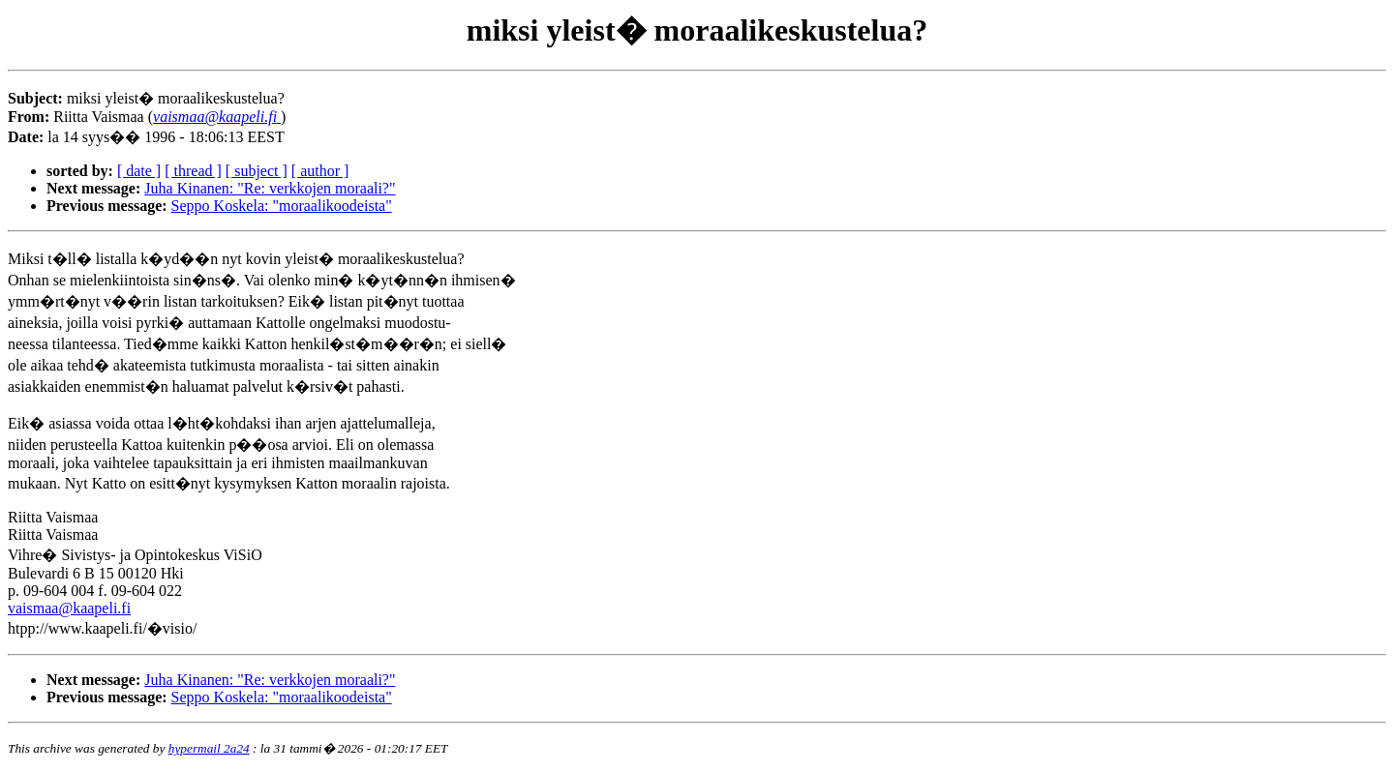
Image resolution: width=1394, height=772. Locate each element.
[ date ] (139, 171)
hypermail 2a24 (209, 748)
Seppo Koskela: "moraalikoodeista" (281, 205)
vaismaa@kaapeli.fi (69, 608)
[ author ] (320, 171)
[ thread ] (193, 171)
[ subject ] (257, 171)
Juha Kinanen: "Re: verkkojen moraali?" (269, 188)
